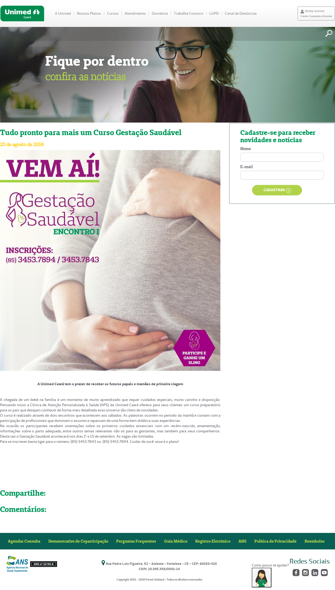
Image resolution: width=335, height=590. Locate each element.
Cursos (113, 13)
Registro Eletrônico (212, 541)
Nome (245, 148)
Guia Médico (175, 541)
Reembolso (315, 541)
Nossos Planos (89, 13)
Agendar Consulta (24, 541)
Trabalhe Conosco (188, 13)
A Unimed (63, 13)
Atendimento (135, 13)
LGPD (214, 13)
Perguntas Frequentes (136, 541)
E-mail (246, 166)
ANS (242, 541)
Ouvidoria (160, 13)
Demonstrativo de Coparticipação (78, 541)
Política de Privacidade (275, 541)
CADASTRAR (277, 190)
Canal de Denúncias (241, 13)
